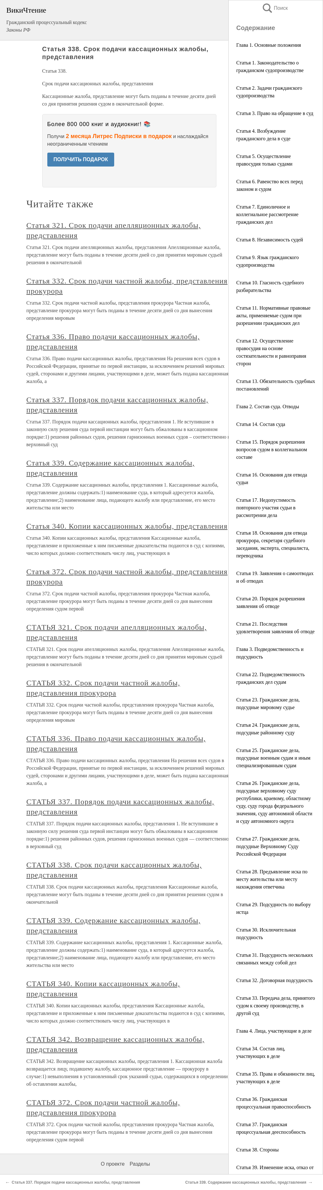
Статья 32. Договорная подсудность (274, 980)
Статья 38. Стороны (257, 1149)
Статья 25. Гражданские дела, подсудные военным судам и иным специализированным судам (273, 758)
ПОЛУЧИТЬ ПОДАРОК (81, 159)
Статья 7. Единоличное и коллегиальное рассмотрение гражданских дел (267, 214)
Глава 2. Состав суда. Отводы (267, 406)
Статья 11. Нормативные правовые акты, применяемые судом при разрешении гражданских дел (273, 315)
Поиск (275, 8)
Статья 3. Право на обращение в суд (274, 113)
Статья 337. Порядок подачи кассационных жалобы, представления (76, 1182)
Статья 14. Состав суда (260, 424)
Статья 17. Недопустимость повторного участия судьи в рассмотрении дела (266, 507)
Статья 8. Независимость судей (269, 239)
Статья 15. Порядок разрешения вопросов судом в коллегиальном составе (271, 449)
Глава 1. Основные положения (268, 45)
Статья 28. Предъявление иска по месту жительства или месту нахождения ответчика (272, 879)
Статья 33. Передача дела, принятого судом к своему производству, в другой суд (275, 1005)
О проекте (113, 1164)
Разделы (140, 1164)
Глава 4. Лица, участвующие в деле (274, 1031)
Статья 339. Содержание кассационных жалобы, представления (245, 1182)
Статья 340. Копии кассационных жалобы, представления (127, 526)
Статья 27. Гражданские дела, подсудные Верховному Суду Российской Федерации (268, 846)
